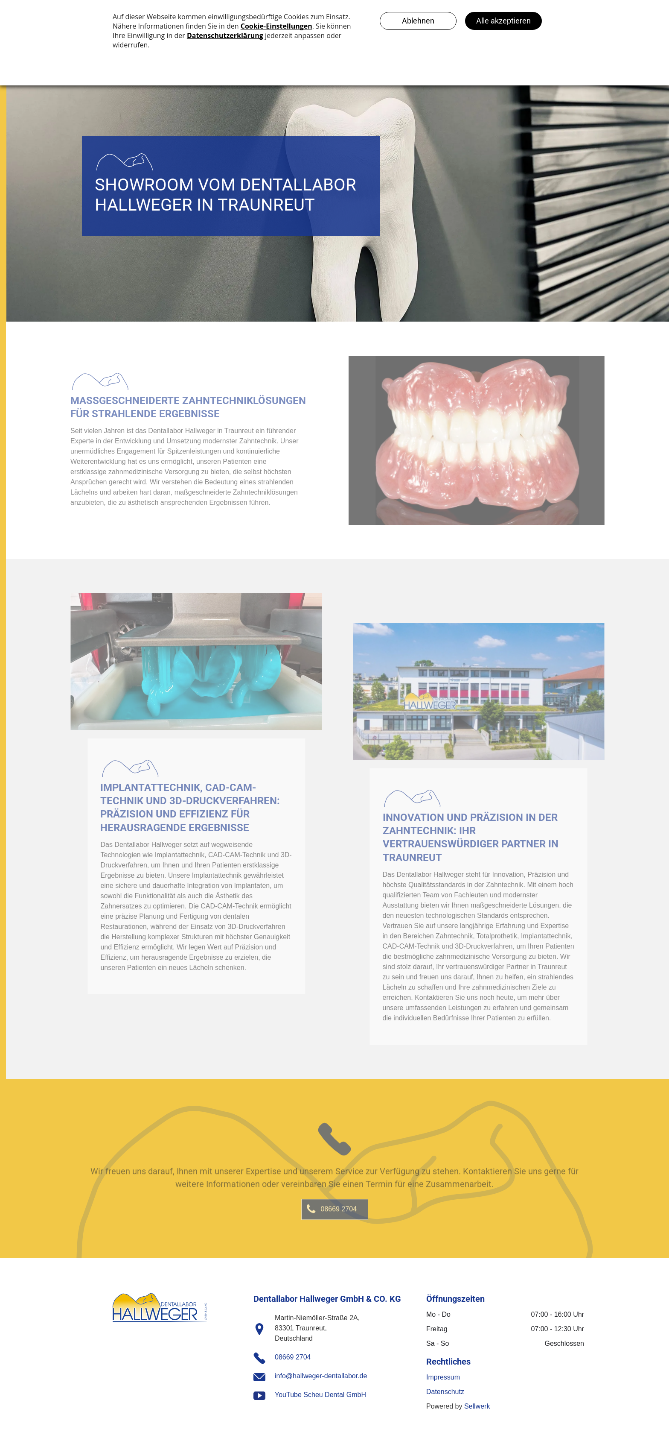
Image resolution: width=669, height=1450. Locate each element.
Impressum (443, 1377)
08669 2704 (293, 1357)
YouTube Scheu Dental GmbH (320, 1394)
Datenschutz (445, 1391)
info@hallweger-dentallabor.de (321, 1376)
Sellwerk (477, 1406)
